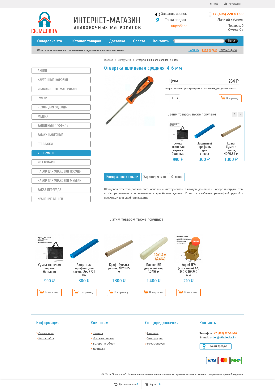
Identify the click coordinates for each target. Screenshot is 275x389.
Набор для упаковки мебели (60, 180)
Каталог (98, 333)
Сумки (42, 98)
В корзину (229, 98)
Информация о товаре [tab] (122, 177)
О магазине (46, 333)
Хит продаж (209, 50)
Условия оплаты (103, 338)
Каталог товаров (86, 41)
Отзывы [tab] (176, 177)
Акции (42, 71)
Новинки (193, 50)
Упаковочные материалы (57, 89)
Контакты (161, 41)
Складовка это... (50, 41)
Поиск (231, 41)
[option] (49, 266)
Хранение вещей (50, 199)
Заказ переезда (49, 190)
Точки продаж (176, 20)
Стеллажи (45, 144)
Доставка (117, 41)
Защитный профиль (53, 125)
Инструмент (124, 60)
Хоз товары (46, 162)
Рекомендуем (228, 50)
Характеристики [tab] (154, 177)
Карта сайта (46, 338)
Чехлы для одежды (52, 107)
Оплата (139, 41)
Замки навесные (50, 135)
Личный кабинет (230, 19)
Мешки (43, 116)
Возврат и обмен (104, 343)
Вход (214, 3)
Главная (108, 60)
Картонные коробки (53, 80)
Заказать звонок (174, 14)
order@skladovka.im (223, 337)
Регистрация (232, 3)
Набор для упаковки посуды (59, 171)
